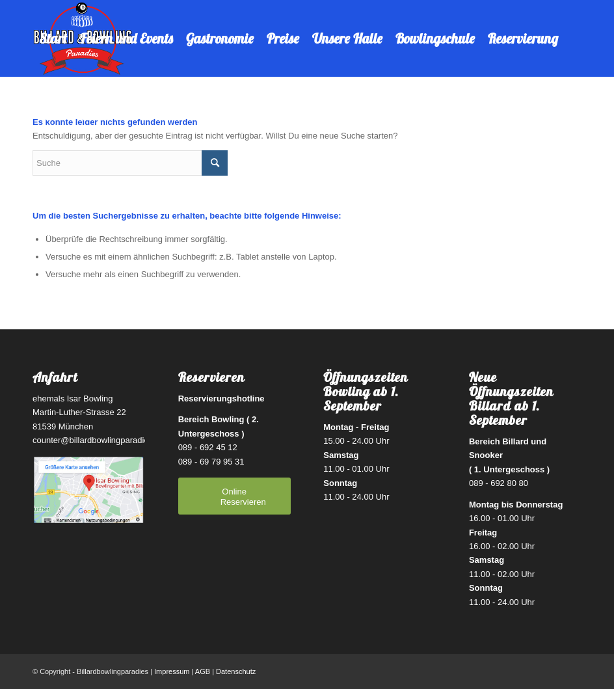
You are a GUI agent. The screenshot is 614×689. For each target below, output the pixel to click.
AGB (202, 671)
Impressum (171, 671)
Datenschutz (236, 671)
